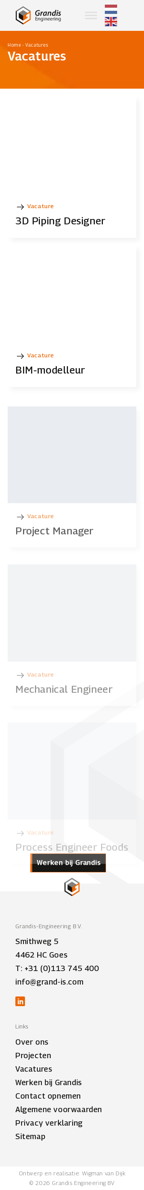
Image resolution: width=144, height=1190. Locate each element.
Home (14, 45)
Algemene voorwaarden (58, 1109)
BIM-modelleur (50, 370)
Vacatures (33, 1069)
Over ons (32, 1042)
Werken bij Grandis (48, 1082)
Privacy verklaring (49, 1123)
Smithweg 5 (37, 941)
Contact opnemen (48, 1096)
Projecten (33, 1055)
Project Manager (54, 543)
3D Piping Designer (60, 221)
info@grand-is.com (49, 981)
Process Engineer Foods (71, 854)
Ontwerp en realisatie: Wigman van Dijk (72, 1173)
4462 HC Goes (41, 954)
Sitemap (30, 1136)
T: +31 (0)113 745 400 (57, 968)
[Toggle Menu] (91, 15)
